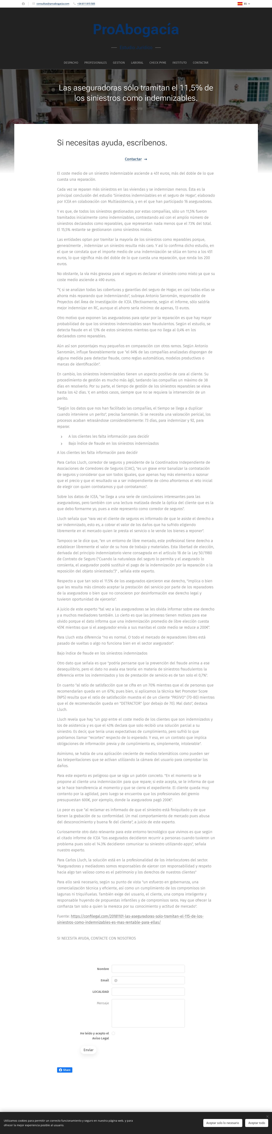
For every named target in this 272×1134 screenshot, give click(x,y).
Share (65, 1069)
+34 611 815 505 (86, 3)
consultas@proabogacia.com (53, 3)
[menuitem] (72, 62)
